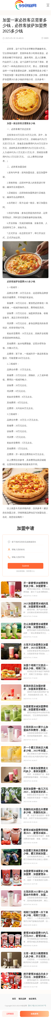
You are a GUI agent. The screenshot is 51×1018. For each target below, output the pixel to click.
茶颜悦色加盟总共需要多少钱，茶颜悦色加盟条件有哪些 (35, 811)
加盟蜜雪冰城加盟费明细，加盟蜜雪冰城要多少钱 (35, 708)
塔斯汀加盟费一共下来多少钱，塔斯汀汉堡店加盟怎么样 (35, 914)
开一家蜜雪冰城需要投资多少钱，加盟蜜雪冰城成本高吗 (35, 585)
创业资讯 (32, 999)
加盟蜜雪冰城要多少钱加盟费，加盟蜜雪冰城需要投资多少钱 (35, 873)
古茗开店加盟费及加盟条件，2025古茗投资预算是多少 (35, 646)
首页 (14, 999)
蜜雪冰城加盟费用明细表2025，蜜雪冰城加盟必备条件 (35, 832)
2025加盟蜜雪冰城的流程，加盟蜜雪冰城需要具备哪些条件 (35, 605)
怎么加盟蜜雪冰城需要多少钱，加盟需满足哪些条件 (35, 626)
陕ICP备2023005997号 (37, 1006)
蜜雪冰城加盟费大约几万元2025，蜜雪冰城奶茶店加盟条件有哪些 (35, 934)
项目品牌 (22, 999)
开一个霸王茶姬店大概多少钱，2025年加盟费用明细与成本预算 (35, 749)
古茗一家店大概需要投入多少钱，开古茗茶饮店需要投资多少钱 (35, 955)
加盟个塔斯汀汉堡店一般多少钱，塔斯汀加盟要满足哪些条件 (35, 667)
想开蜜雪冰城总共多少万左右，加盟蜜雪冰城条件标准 (35, 976)
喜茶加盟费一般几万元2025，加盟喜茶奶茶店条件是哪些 (35, 790)
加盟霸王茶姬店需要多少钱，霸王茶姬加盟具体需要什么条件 (35, 852)
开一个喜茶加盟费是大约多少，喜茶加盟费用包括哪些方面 (35, 770)
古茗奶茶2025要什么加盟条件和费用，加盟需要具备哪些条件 (35, 729)
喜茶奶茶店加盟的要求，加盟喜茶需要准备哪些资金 (35, 687)
